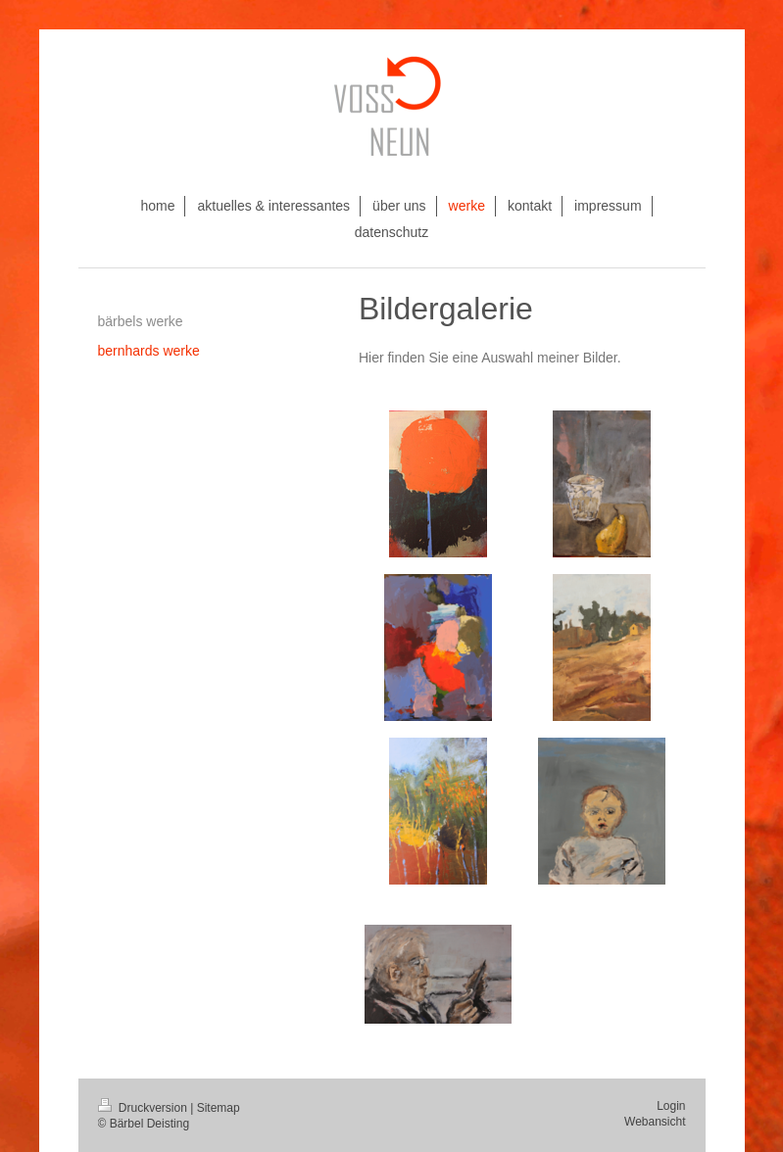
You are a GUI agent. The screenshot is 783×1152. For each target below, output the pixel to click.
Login (671, 1106)
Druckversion (144, 1108)
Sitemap (218, 1108)
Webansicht (654, 1121)
